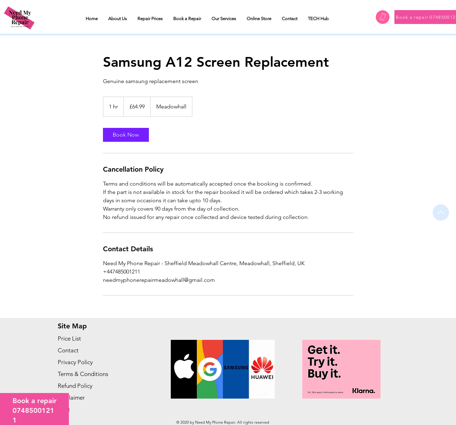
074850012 (31, 410)
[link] (126, 135)
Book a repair (35, 401)
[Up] (441, 212)
